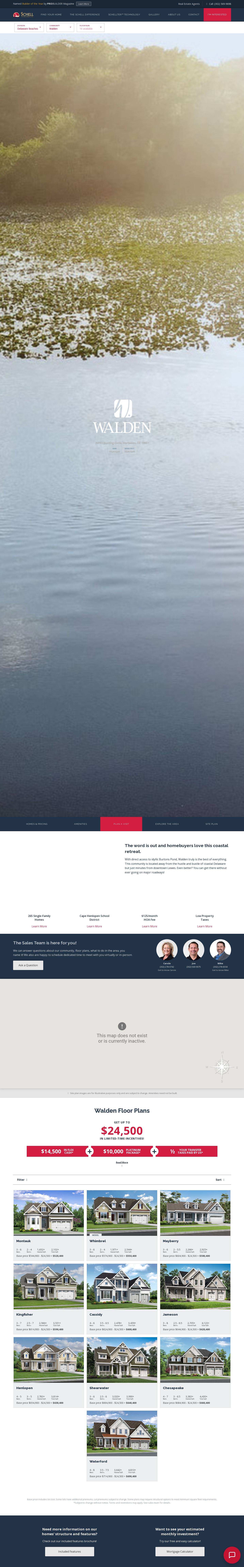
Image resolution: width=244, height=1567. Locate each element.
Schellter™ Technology (124, 14)
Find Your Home (51, 14)
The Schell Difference (85, 14)
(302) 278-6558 (220, 966)
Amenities (80, 824)
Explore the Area (167, 824)
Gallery (154, 14)
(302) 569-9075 (193, 966)
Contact (193, 14)
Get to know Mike (220, 970)
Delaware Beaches (27, 28)
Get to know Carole (167, 970)
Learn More (83, 4)
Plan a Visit (121, 824)
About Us (174, 14)
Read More (122, 1164)
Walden (53, 28)
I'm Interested (217, 14)
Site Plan (212, 824)
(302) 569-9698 (222, 3)
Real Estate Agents (189, 3)
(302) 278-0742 (167, 966)
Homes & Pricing (37, 824)
